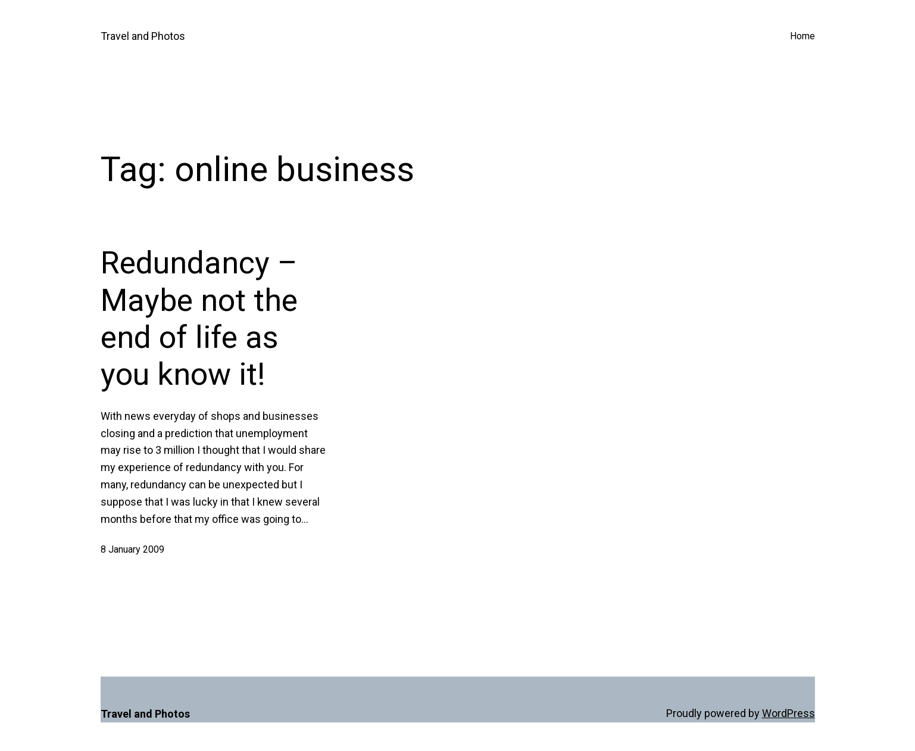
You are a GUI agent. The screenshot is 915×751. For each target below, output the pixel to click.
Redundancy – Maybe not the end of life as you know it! (199, 318)
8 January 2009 (132, 549)
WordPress (788, 713)
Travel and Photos (143, 36)
